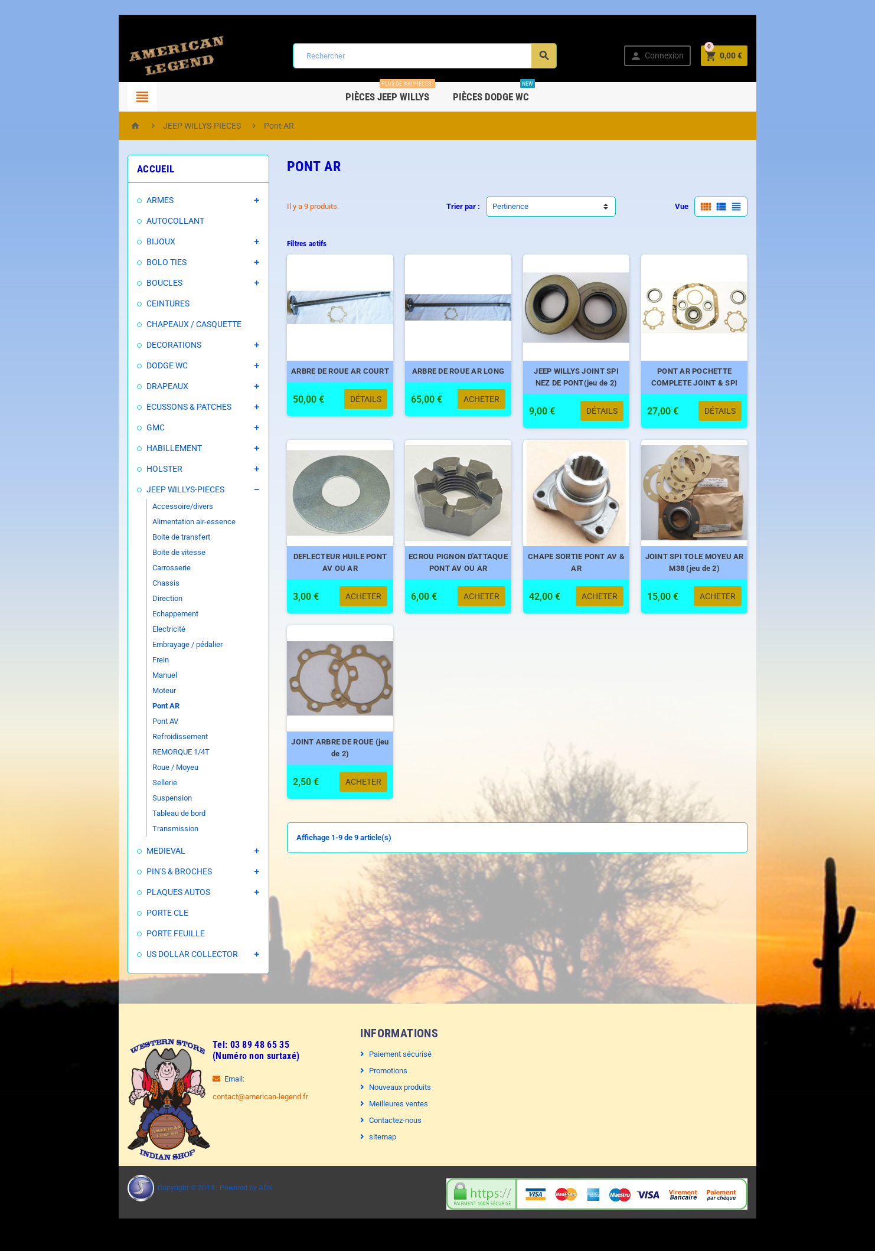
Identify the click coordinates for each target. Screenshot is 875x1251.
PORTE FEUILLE (143, 933)
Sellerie (132, 782)
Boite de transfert (149, 537)
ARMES (127, 200)
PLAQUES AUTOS (146, 892)
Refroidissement (147, 736)
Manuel (132, 675)
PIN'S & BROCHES (146, 871)
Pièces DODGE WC (494, 92)
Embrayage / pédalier (155, 644)
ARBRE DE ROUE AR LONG (460, 383)
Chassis (133, 583)
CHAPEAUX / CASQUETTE (161, 324)
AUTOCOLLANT (143, 221)
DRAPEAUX (135, 386)
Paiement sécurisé (392, 1054)
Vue (714, 206)
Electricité (136, 629)
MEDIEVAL (133, 850)
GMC (123, 427)
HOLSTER (132, 468)
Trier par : (463, 206)
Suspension (139, 797)
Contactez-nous (387, 1120)
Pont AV (133, 721)
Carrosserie (139, 567)
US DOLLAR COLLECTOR (159, 954)
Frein (128, 659)
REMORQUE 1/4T (148, 751)
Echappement (143, 613)
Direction (135, 598)
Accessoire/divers (150, 506)
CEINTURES (135, 303)
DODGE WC (134, 365)
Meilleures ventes (390, 1103)
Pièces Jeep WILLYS (391, 92)
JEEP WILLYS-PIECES (153, 489)
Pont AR (133, 705)
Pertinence (510, 206)
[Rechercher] (423, 55)
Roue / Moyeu (143, 767)
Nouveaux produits (392, 1087)
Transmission (143, 828)
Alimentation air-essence (161, 521)
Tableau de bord (146, 813)
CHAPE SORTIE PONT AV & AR (590, 580)
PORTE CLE (135, 912)
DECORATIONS (141, 345)
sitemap (374, 1136)
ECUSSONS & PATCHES (156, 406)
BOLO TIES (134, 262)
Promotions (380, 1070)
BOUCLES (132, 283)
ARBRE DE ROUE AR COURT (330, 383)
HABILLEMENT (141, 448)
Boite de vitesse (146, 552)
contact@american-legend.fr (228, 1096)
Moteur (131, 690)
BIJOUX (128, 241)
